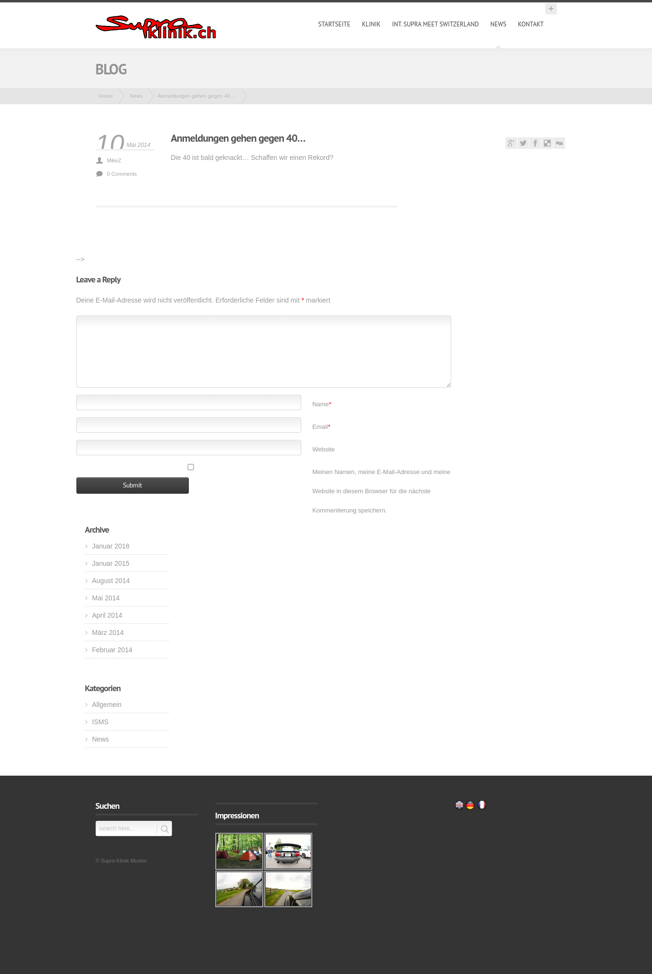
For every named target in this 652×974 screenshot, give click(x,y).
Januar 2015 (111, 563)
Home (106, 96)
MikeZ (114, 160)
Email (321, 426)
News (498, 24)
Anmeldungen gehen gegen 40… (238, 138)
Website (323, 449)
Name (322, 404)
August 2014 (111, 580)
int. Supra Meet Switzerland (435, 24)
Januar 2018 (111, 546)
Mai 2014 (106, 598)
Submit (163, 829)
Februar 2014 (112, 650)
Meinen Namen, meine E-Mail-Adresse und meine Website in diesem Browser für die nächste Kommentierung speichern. (381, 491)
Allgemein (107, 704)
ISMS (100, 722)
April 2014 (107, 615)
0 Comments (122, 174)
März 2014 (108, 632)
